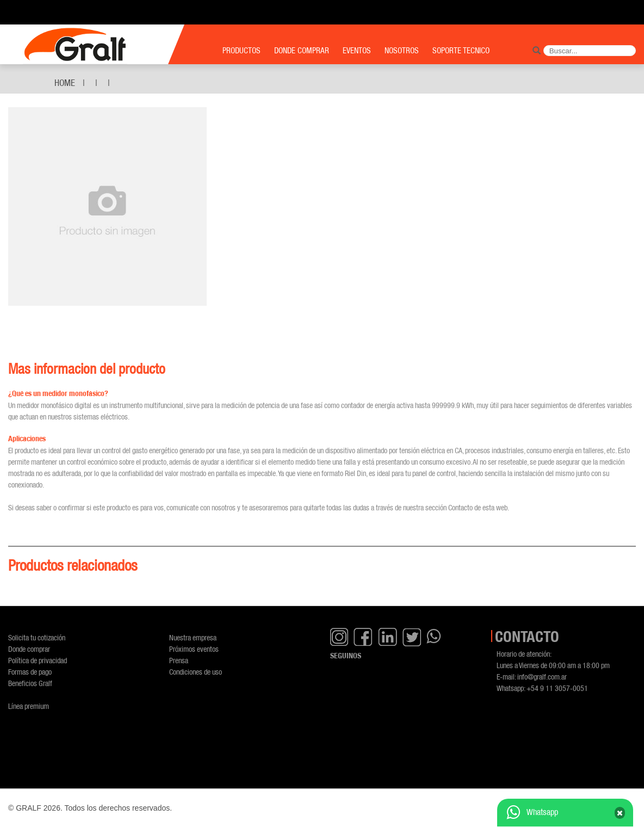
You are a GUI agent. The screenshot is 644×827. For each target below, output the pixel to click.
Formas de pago (30, 671)
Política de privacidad (37, 660)
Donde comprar (29, 648)
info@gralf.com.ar (542, 676)
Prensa (178, 660)
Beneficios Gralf (30, 683)
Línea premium (28, 706)
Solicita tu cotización (36, 637)
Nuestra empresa (192, 637)
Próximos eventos (194, 648)
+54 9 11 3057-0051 (557, 688)
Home (64, 82)
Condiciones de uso (195, 671)
